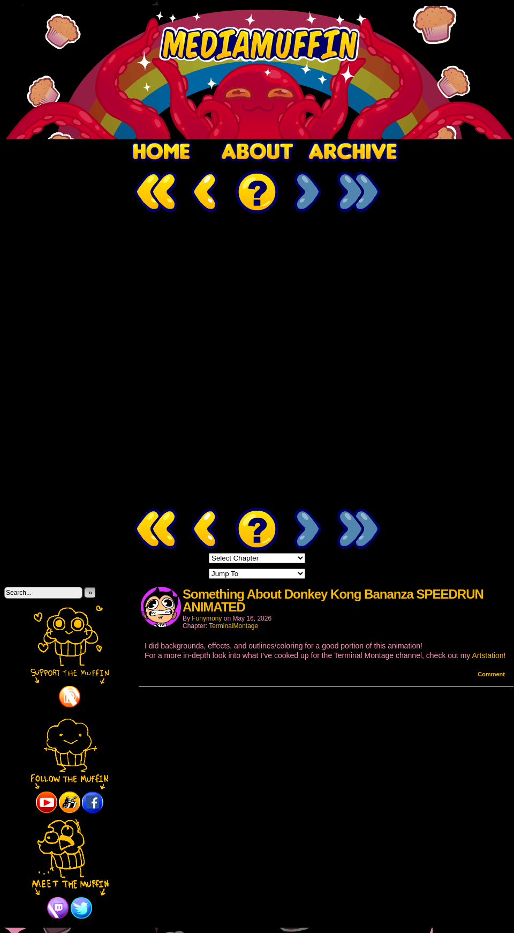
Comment (491, 674)
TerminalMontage (233, 626)
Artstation (487, 655)
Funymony (207, 618)
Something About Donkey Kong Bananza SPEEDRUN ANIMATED (333, 600)
